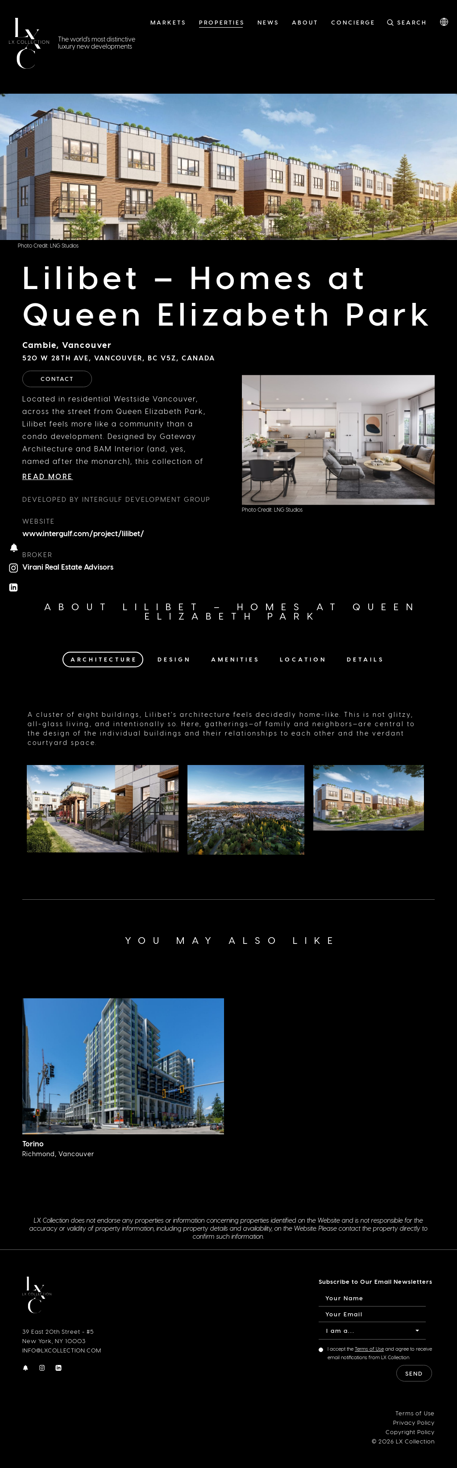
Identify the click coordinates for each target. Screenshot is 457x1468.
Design (174, 659)
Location (303, 659)
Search (412, 22)
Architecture (104, 659)
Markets (168, 22)
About (305, 22)
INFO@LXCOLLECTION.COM (61, 1350)
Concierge (353, 22)
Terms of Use (369, 1349)
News (268, 22)
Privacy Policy (414, 1422)
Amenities (235, 659)
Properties (222, 22)
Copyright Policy (410, 1431)
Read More (47, 476)
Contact (57, 378)
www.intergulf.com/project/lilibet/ (83, 533)
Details (365, 659)
